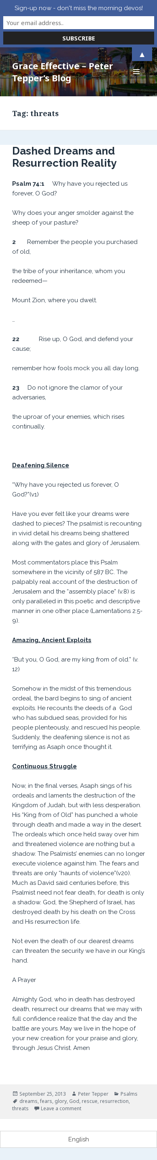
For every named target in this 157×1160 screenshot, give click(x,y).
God (74, 1101)
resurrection (114, 1101)
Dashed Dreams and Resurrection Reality (64, 157)
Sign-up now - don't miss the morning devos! (79, 8)
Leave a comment (61, 1108)
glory (61, 1101)
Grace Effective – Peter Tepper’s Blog (62, 71)
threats (20, 1108)
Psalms (129, 1093)
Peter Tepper (93, 1093)
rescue (90, 1101)
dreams (28, 1101)
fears (46, 1101)
